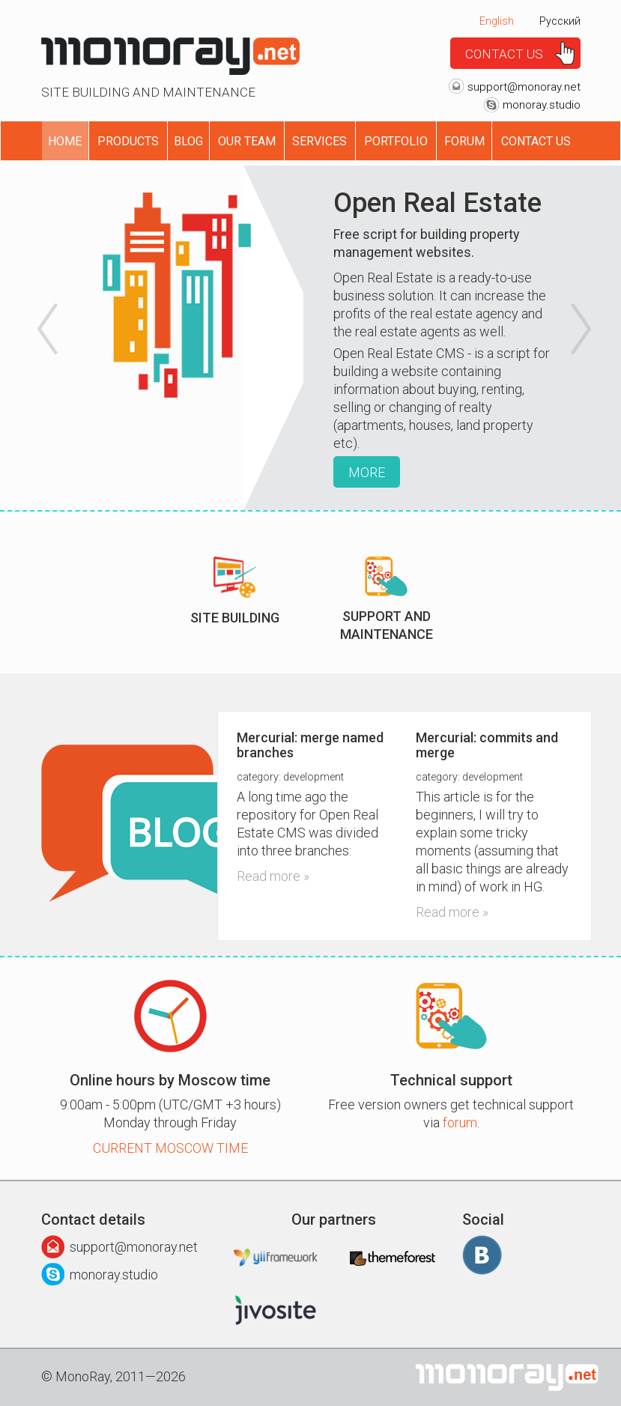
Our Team (247, 141)
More (366, 472)
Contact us (504, 53)
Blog (188, 141)
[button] (44, 338)
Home (65, 141)
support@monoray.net (524, 87)
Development (313, 777)
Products (128, 141)
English (496, 21)
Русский (560, 21)
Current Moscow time (170, 1148)
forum (460, 1122)
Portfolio (396, 141)
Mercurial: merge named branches (310, 745)
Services (319, 141)
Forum (464, 141)
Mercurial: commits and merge (487, 745)
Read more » (273, 876)
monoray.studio (542, 105)
